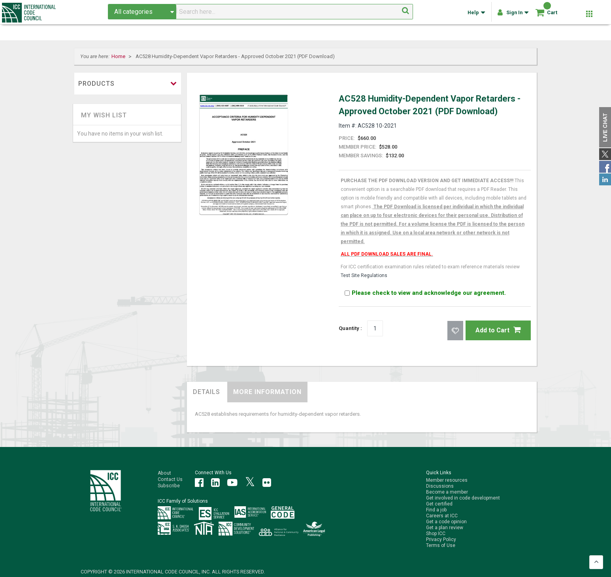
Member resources (447, 480)
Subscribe (168, 484)
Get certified (439, 504)
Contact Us (170, 478)
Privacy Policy (441, 539)
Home (118, 56)
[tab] (206, 392)
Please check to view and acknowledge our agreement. (425, 292)
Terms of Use (440, 545)
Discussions (440, 486)
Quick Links (438, 472)
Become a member (447, 492)
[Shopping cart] (538, 15)
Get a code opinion (446, 521)
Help (475, 16)
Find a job (436, 510)
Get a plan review (444, 527)
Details (206, 391)
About (164, 472)
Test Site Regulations (364, 275)
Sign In (512, 16)
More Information (267, 391)
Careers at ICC (442, 516)
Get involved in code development (463, 498)
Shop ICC (435, 533)
